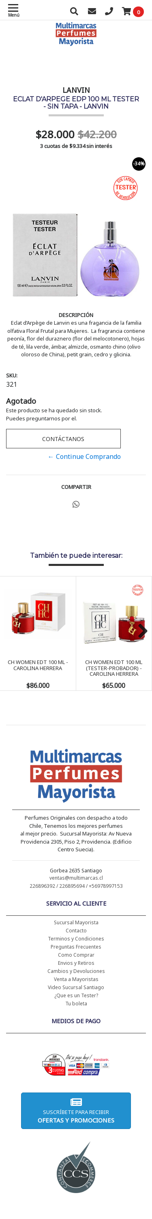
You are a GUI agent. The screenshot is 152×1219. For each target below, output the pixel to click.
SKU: (11, 375)
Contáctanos (63, 439)
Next (140, 631)
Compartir (76, 487)
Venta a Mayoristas (76, 979)
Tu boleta (76, 1003)
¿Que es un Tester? (76, 995)
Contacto (76, 930)
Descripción (76, 315)
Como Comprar (76, 954)
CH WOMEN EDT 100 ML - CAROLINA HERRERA (38, 664)
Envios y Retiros (76, 963)
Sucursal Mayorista (76, 922)
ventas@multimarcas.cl (76, 877)
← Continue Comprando (84, 456)
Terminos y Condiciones (76, 938)
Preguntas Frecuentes (76, 946)
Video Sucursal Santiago (76, 987)
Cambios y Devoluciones (76, 971)
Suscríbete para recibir (76, 1110)
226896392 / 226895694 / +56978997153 (76, 886)
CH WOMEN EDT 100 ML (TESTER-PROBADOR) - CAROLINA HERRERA (113, 667)
